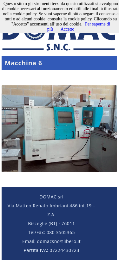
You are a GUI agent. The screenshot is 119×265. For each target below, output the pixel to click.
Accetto (68, 29)
